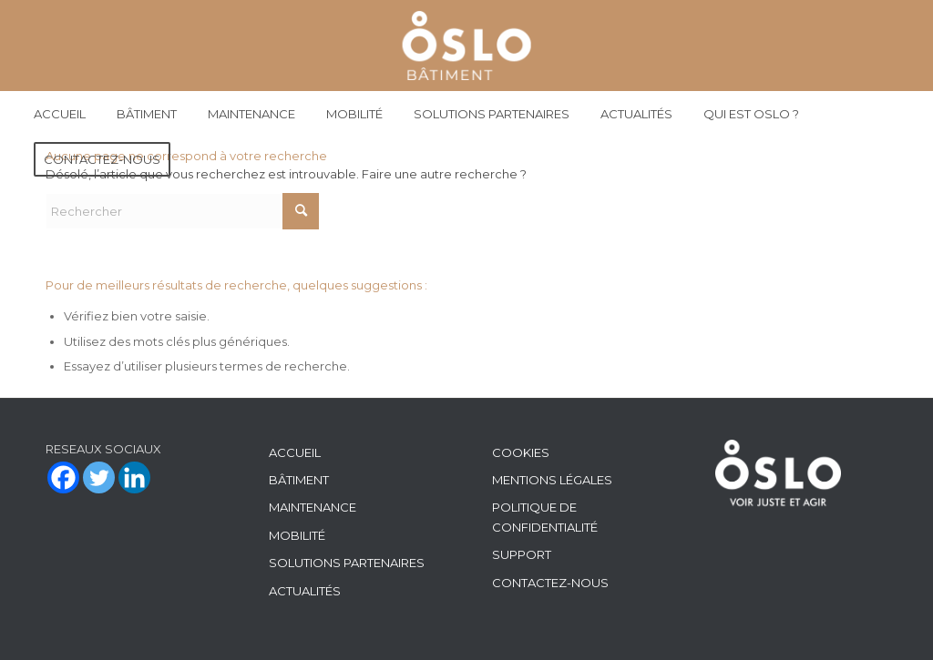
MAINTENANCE (312, 507)
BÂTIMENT (299, 479)
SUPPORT (521, 554)
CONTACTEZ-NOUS (550, 582)
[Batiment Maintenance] (467, 45)
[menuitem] (59, 114)
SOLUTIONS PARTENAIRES (347, 562)
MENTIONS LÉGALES (552, 479)
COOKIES (520, 452)
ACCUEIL (295, 452)
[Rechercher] (182, 211)
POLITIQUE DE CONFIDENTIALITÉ (545, 516)
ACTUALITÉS (305, 591)
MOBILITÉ (297, 535)
